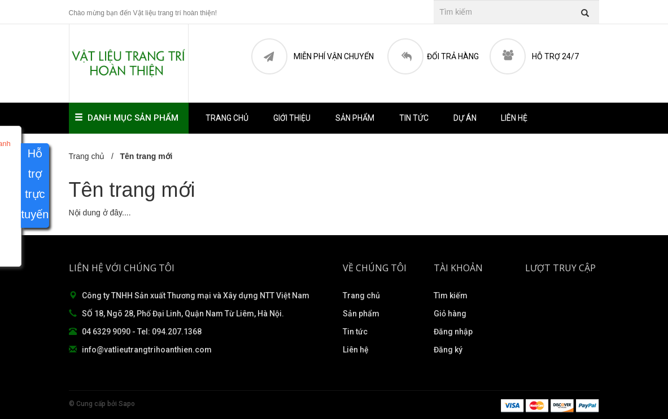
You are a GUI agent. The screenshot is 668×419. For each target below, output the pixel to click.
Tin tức (355, 331)
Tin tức (414, 117)
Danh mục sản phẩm (129, 118)
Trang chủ (227, 117)
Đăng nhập (453, 331)
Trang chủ (361, 295)
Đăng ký (448, 349)
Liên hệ (514, 117)
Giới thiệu (292, 117)
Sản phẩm (354, 117)
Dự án (465, 117)
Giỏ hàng (450, 313)
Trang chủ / (93, 156)
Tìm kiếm (451, 295)
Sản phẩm (361, 313)
